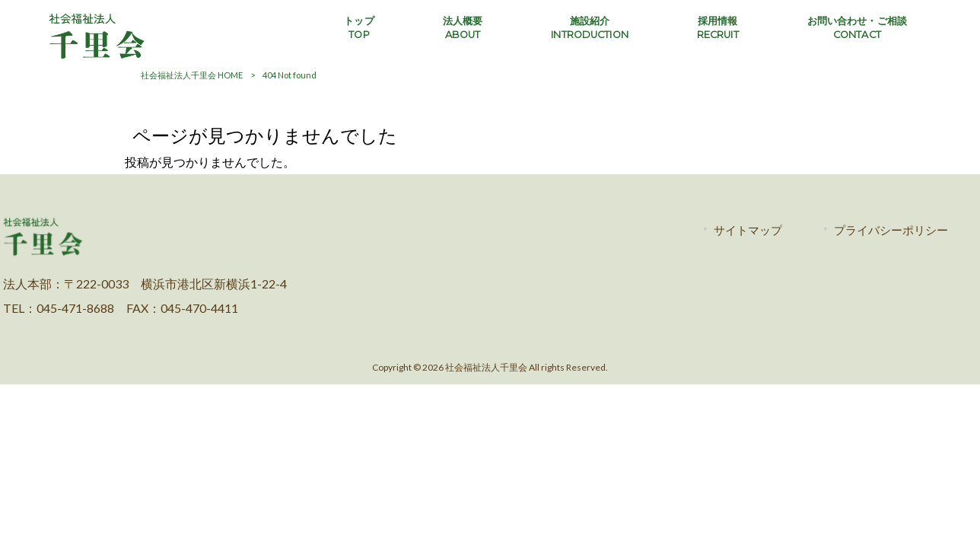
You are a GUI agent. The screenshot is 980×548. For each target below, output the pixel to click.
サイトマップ (748, 230)
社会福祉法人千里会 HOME (192, 75)
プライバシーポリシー (891, 230)
